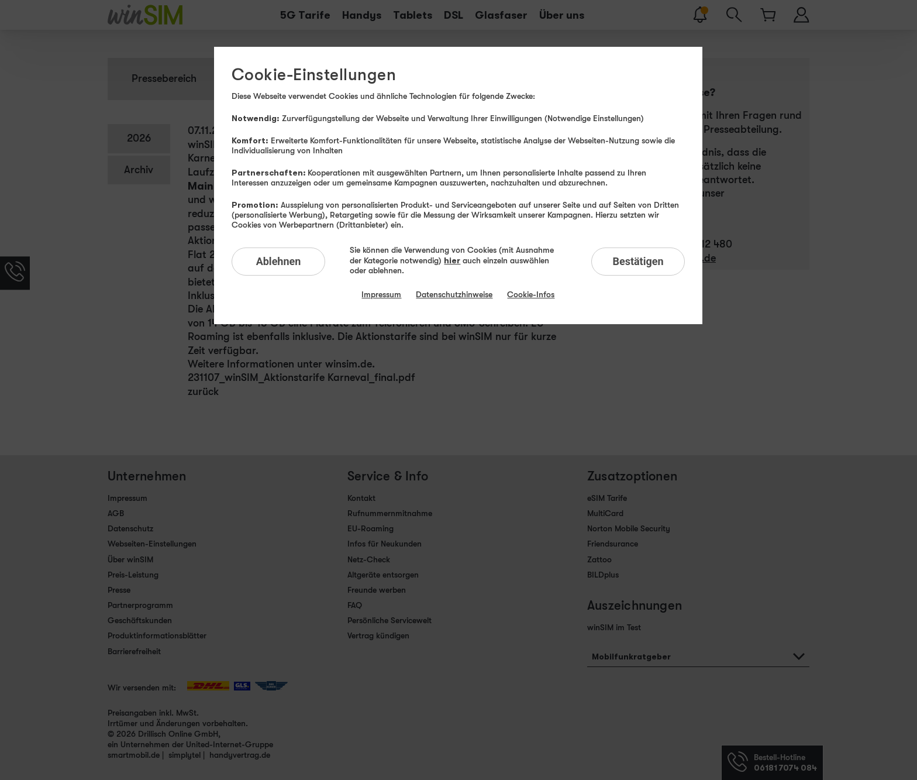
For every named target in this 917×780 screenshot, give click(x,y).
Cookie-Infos (530, 294)
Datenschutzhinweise (454, 294)
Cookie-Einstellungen (314, 75)
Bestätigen (637, 261)
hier (452, 260)
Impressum (381, 294)
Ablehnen (278, 261)
